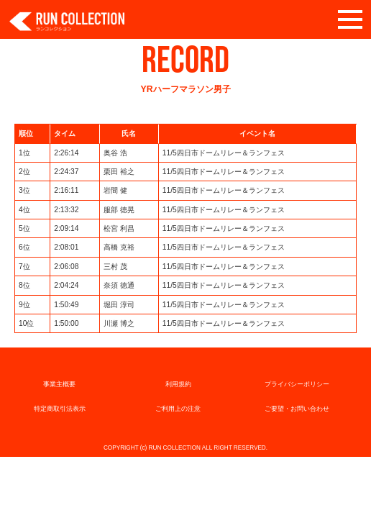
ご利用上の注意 (178, 408)
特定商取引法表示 (60, 408)
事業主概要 (59, 384)
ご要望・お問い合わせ (297, 408)
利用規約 (178, 384)
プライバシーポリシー (297, 384)
